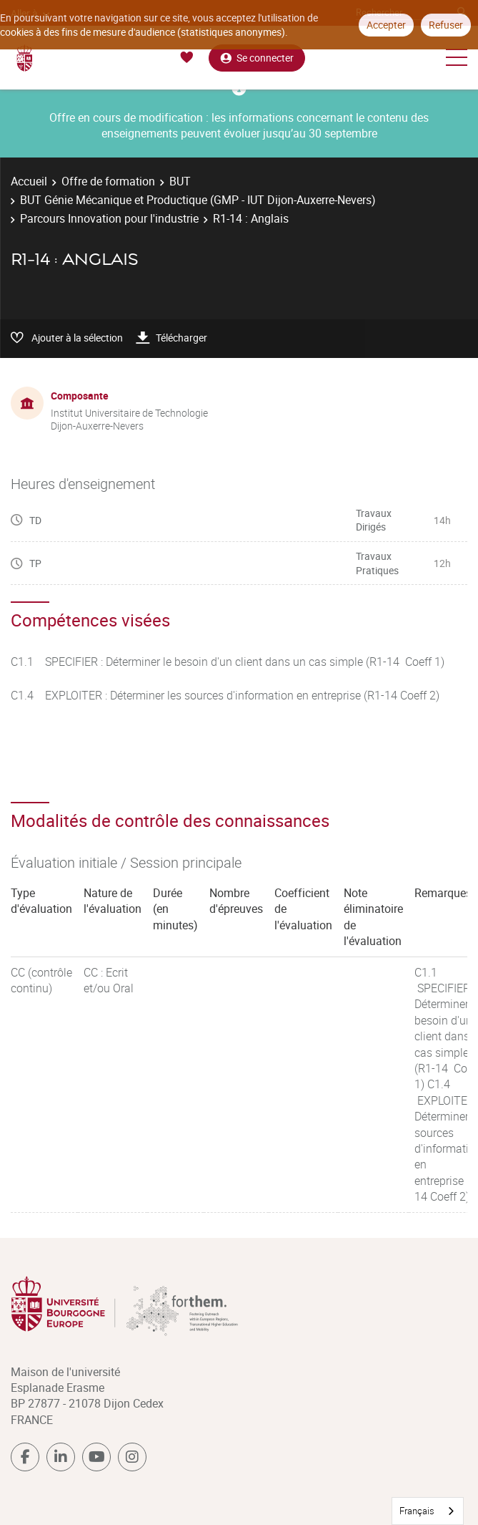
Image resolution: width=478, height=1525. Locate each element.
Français (416, 1510)
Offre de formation (108, 181)
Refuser (446, 25)
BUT (180, 181)
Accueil (29, 181)
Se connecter (257, 57)
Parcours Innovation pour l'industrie (109, 218)
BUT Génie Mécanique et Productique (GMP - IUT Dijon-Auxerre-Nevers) (198, 200)
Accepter (386, 25)
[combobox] (428, 1511)
